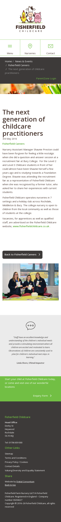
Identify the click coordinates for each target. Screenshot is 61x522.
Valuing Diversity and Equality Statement (25, 470)
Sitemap (9, 453)
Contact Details (12, 466)
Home (8, 61)
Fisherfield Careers (18, 65)
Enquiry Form (42, 395)
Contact (50, 49)
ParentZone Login (46, 78)
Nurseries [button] (30, 49)
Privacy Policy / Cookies (16, 462)
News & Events (24, 61)
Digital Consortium (25, 481)
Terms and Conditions (16, 457)
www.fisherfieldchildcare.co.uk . (31, 226)
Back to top (10, 484)
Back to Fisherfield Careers (22, 254)
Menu (10, 49)
